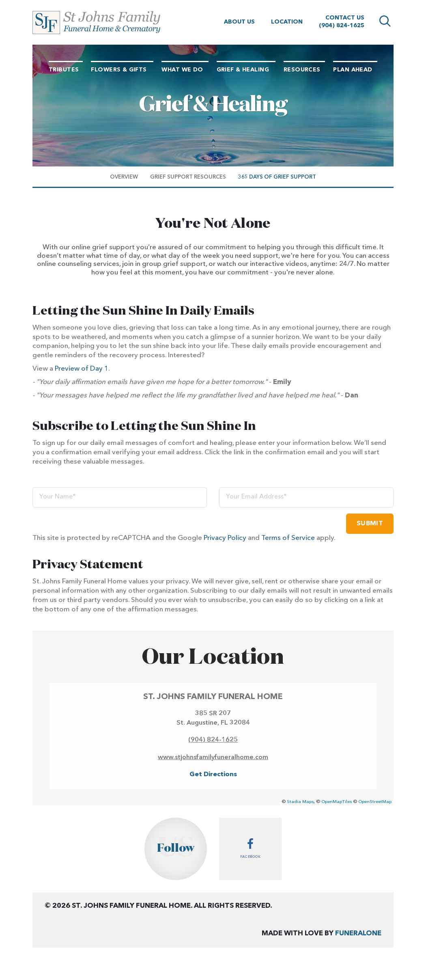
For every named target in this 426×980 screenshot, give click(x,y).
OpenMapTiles (336, 802)
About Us (239, 22)
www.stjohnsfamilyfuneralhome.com (213, 757)
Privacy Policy (225, 538)
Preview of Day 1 (81, 368)
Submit (370, 523)
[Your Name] (119, 497)
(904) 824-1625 (341, 25)
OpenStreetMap (375, 802)
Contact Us (344, 18)
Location (287, 22)
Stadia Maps (300, 802)
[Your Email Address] (306, 497)
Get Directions (213, 774)
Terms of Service (288, 538)
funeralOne (358, 933)
